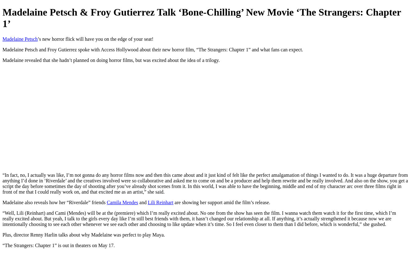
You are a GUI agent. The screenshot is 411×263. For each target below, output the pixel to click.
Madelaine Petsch (20, 39)
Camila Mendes (122, 202)
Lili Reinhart (160, 202)
